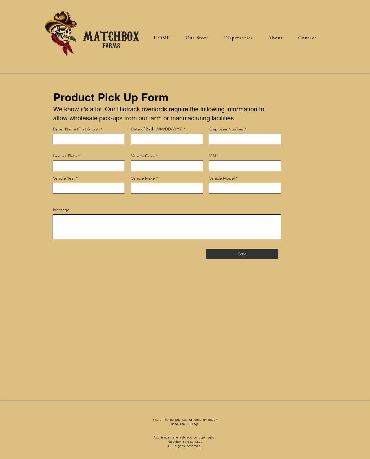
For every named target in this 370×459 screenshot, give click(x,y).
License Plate (65, 156)
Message (61, 210)
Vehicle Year (64, 178)
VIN (212, 156)
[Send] (242, 254)
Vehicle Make (143, 178)
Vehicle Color (143, 156)
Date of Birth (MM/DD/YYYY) (157, 129)
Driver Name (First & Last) (76, 129)
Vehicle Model (222, 178)
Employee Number (226, 129)
